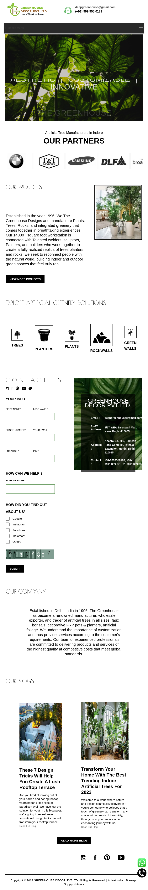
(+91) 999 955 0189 (88, 11)
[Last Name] (44, 416)
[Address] (16, 458)
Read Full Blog (27, 826)
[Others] (8, 542)
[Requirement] (30, 489)
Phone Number (16, 430)
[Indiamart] (8, 536)
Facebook (19, 530)
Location (12, 451)
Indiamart (19, 536)
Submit (15, 568)
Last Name (40, 409)
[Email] (44, 437)
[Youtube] (25, 388)
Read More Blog (74, 840)
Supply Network (74, 884)
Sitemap (130, 880)
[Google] (8, 519)
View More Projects (25, 279)
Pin (36, 451)
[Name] (16, 416)
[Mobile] (16, 437)
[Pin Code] (44, 458)
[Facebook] (13, 388)
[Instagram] (8, 388)
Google (17, 518)
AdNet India (115, 880)
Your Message (15, 480)
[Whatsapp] (31, 388)
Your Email (40, 430)
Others (17, 541)
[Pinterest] (18, 388)
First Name (13, 409)
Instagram (19, 524)
